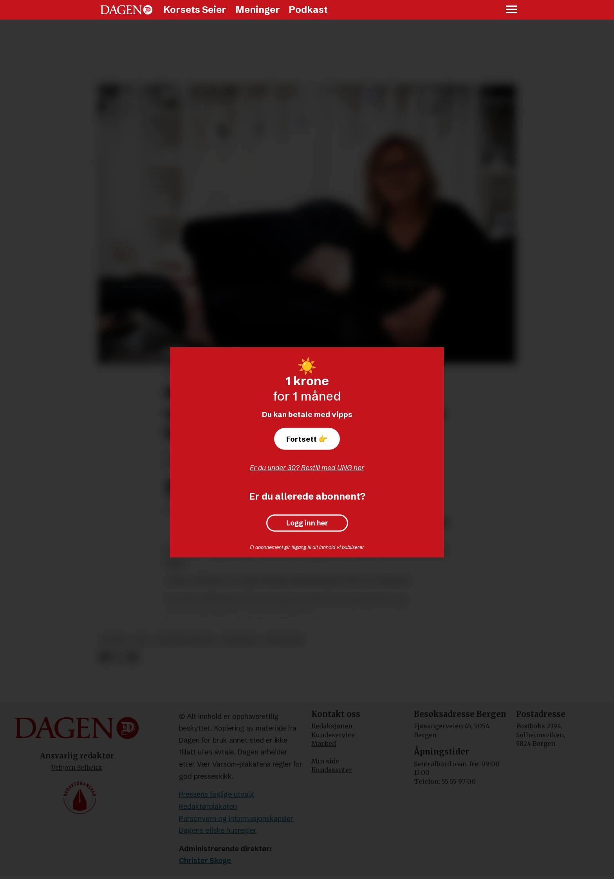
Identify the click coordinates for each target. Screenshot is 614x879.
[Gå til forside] (126, 9)
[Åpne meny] (512, 10)
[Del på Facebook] (104, 657)
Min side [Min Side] (325, 761)
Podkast (308, 9)
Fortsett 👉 (307, 439)
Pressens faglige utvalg (216, 794)
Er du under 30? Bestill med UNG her (307, 467)
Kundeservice (333, 735)
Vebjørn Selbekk (76, 767)
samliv (114, 640)
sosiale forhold (185, 640)
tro (141, 640)
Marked (323, 743)
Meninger (257, 9)
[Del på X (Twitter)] (118, 657)
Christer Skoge (205, 860)
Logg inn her (307, 523)
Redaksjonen (331, 726)
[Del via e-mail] (132, 657)
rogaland (284, 640)
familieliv (240, 640)
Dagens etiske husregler (217, 830)
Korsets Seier (194, 9)
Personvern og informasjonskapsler (236, 818)
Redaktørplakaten (208, 806)
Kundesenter (331, 770)
